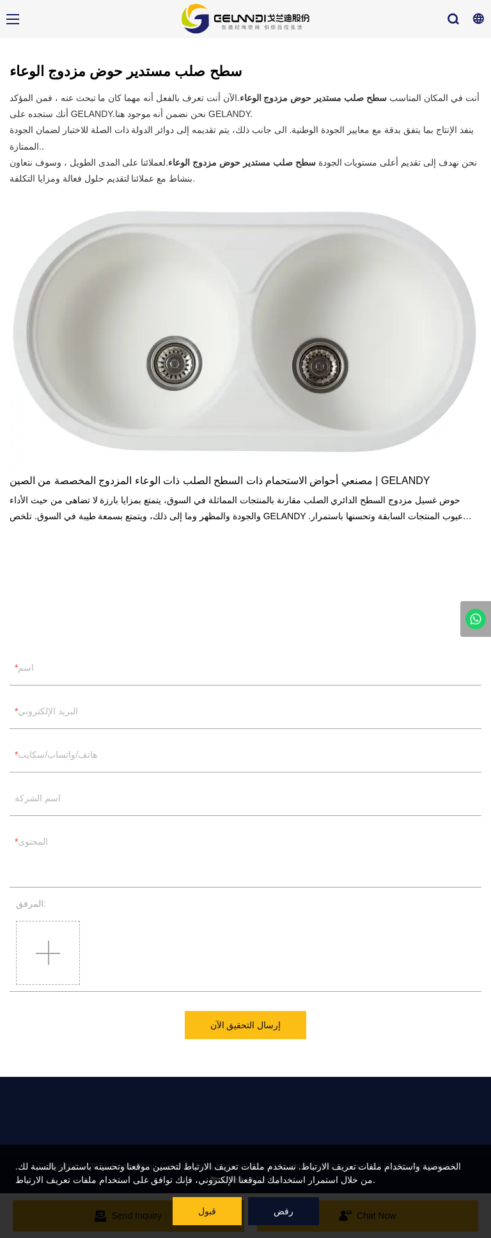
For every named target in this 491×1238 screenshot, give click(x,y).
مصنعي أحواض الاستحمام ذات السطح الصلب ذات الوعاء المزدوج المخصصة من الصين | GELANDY (220, 480)
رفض (283, 1211)
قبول (207, 1211)
